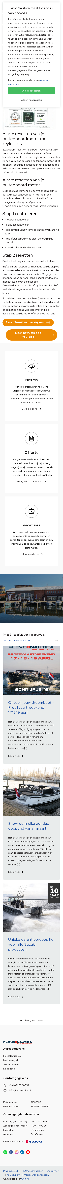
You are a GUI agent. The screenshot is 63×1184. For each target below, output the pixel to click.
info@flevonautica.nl (20, 1090)
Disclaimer (53, 1170)
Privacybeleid (10, 1170)
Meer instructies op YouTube (28, 335)
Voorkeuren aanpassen (36, 1174)
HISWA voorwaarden (32, 1170)
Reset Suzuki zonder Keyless (25, 322)
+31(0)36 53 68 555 (19, 1085)
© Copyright (13, 1174)
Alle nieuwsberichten (17, 640)
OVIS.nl (25, 1178)
